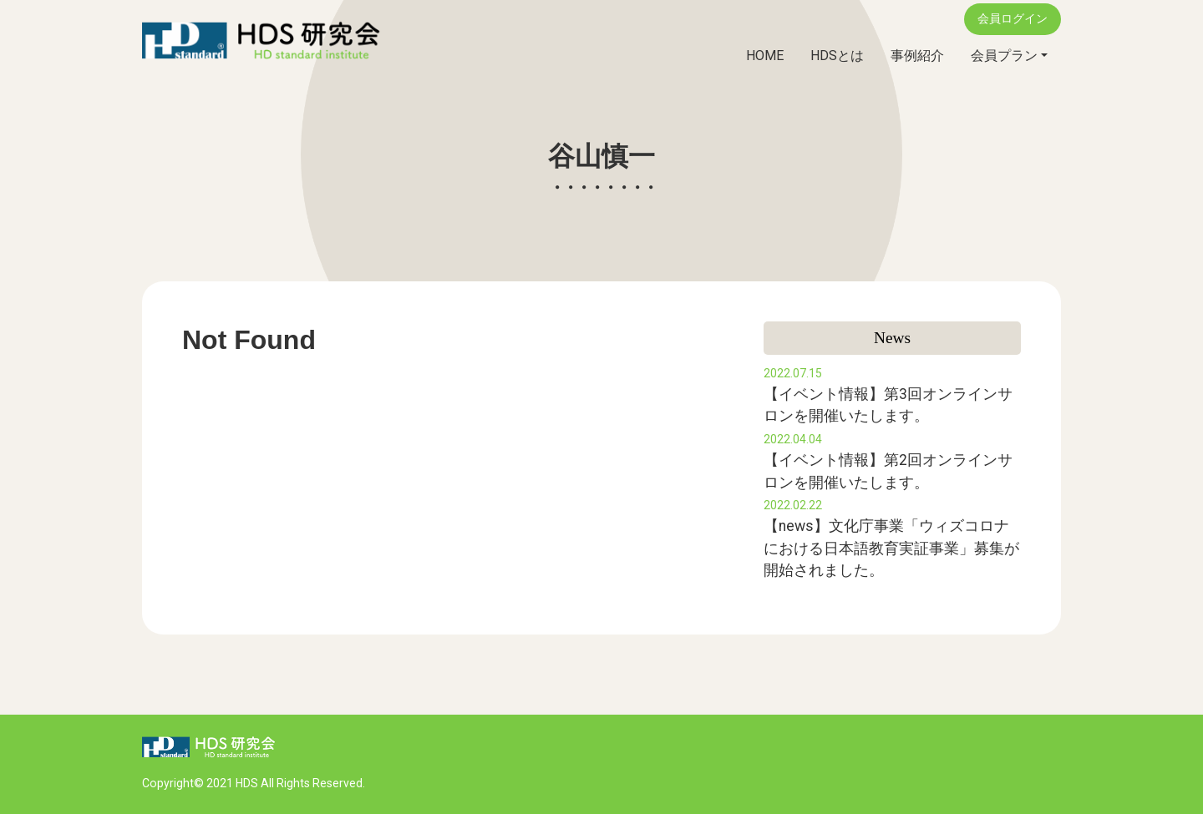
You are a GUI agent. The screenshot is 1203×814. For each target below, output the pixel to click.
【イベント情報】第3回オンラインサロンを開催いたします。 (888, 396)
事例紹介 (917, 55)
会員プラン (1004, 55)
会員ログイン (1012, 19)
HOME (765, 55)
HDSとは (837, 55)
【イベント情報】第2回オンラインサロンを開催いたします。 (888, 461)
